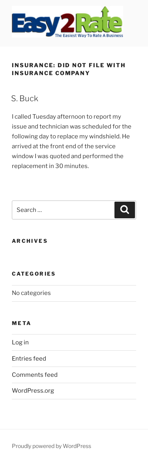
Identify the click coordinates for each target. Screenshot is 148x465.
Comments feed (35, 374)
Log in (20, 342)
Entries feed (29, 358)
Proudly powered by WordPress (51, 445)
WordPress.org (33, 390)
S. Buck (24, 98)
